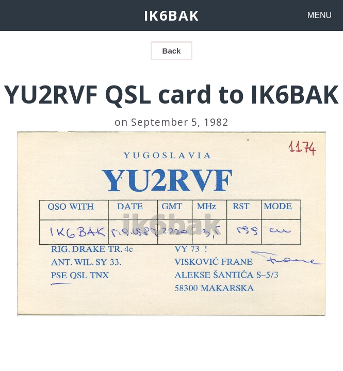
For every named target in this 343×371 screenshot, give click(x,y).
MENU (319, 15)
